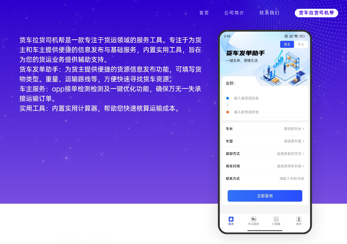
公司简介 (234, 13)
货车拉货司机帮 (316, 13)
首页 (204, 13)
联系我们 (270, 13)
